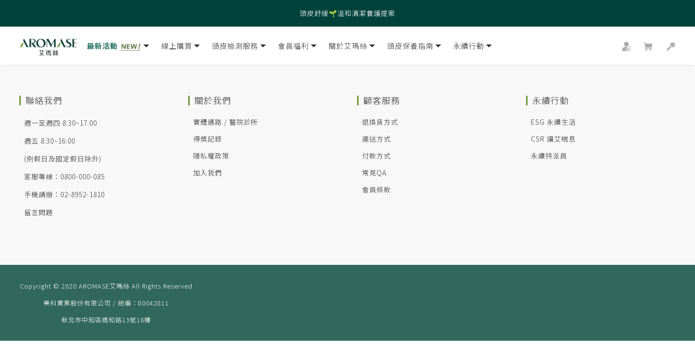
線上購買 (180, 48)
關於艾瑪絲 (352, 48)
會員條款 (376, 189)
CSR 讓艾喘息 (553, 139)
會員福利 (297, 48)
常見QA (374, 172)
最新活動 (118, 48)
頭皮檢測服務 (239, 48)
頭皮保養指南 (414, 48)
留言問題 (38, 212)
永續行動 (472, 48)
